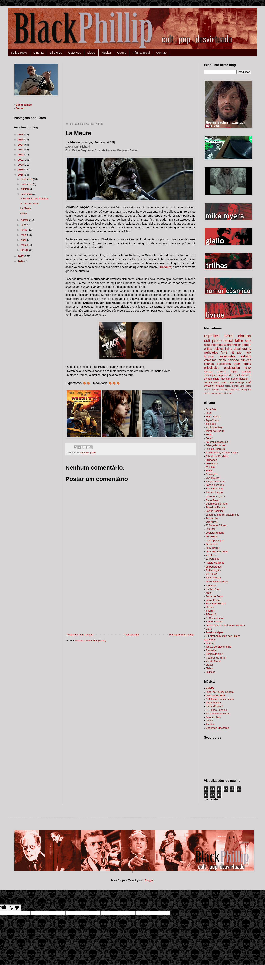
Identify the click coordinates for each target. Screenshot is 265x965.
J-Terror (210, 610)
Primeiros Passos (215, 507)
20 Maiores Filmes (216, 525)
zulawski (224, 389)
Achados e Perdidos (216, 456)
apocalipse (210, 375)
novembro (27, 184)
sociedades (227, 356)
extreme (221, 371)
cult (207, 340)
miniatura (228, 393)
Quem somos (23, 104)
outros (207, 389)
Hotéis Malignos (215, 562)
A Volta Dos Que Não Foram (221, 452)
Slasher (210, 607)
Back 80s (211, 409)
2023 (21, 149)
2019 (21, 169)
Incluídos (211, 423)
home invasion (239, 378)
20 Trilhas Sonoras (216, 709)
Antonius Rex (213, 717)
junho (24, 229)
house (208, 344)
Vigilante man (213, 600)
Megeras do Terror (216, 657)
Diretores (56, 52)
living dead (233, 348)
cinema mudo (217, 393)
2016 (21, 261)
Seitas (209, 470)
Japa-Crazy (212, 420)
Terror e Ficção (214, 492)
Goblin (209, 720)
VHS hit (227, 352)
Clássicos (74, 52)
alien (240, 352)
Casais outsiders (215, 484)
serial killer (233, 340)
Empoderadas (214, 566)
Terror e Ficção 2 (215, 496)
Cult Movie (212, 521)
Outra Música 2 (214, 706)
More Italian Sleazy (217, 581)
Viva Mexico (212, 477)
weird (228, 344)
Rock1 (209, 434)
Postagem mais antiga (181, 634)
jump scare (245, 385)
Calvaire (165, 267)
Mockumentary (214, 427)
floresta (218, 344)
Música (106, 52)
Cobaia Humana (215, 532)
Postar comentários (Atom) (90, 640)
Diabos (209, 668)
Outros (121, 52)
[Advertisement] (130, 93)
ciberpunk (246, 389)
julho (24, 224)
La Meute (25, 208)
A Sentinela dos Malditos (34, 198)
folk (248, 352)
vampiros (210, 360)
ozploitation (232, 367)
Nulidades (211, 459)
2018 (21, 174)
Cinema (38, 52)
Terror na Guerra (215, 430)
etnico (207, 393)
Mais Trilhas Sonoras (217, 713)
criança (209, 363)
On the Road (213, 589)
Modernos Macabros (217, 727)
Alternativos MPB (215, 695)
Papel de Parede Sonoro (220, 691)
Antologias (211, 474)
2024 (21, 144)
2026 (21, 134)
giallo (216, 378)
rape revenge (236, 382)
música (209, 356)
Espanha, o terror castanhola (222, 514)
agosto (25, 219)
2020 (21, 164)
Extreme (210, 643)
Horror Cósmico (215, 510)
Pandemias (212, 518)
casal (237, 375)
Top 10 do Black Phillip (218, 646)
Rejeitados (212, 463)
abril (23, 239)
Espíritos (211, 528)
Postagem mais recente (79, 634)
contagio (209, 385)
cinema (244, 335)
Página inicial (141, 52)
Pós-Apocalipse (214, 632)
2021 (21, 159)
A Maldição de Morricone (220, 699)
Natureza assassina (217, 441)
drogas (208, 378)
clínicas (246, 360)
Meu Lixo (211, 555)
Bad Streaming (214, 488)
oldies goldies (214, 348)
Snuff (208, 412)
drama (246, 348)
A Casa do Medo (29, 203)
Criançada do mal (216, 445)
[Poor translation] (14, 907)
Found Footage (214, 621)
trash (237, 363)
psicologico (211, 367)
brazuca (235, 389)
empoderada (225, 375)
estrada (246, 356)
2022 (21, 154)
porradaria (224, 363)
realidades (211, 352)
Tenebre (210, 724)
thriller (236, 344)
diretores (246, 375)
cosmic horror (219, 382)
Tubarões (211, 585)
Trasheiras (212, 650)
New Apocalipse (215, 540)
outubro (25, 188)
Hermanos (211, 536)
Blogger (149, 880)
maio (24, 234)
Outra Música (213, 702)
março (25, 244)
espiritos (211, 335)
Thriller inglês (213, 570)
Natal (208, 592)
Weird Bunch (213, 416)
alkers (225, 625)
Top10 (233, 371)
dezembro (27, 179)
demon (246, 344)
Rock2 (209, 438)
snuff (248, 382)
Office (23, 213)
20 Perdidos (212, 558)
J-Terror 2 (211, 614)
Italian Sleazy (213, 577)
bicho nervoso (229, 360)
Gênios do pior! (214, 653)
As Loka (210, 466)
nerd (248, 341)
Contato (161, 52)
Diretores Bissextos (217, 551)
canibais (84, 452)
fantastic (219, 385)
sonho (215, 389)
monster (225, 378)
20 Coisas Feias (215, 618)
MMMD (210, 688)
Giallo (209, 628)
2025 (21, 139)
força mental (232, 385)
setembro (26, 194)
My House (211, 573)
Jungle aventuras (215, 481)
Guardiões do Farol (216, 503)
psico (93, 452)
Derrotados (212, 544)
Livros (91, 52)
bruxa (247, 363)
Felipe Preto (19, 52)
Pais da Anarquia (215, 448)
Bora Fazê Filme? (216, 603)
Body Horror (212, 547)
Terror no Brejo (214, 596)
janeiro (25, 249)
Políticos (210, 671)
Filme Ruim (212, 500)
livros (228, 335)
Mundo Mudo (213, 661)
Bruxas (209, 664)
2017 (21, 256)
